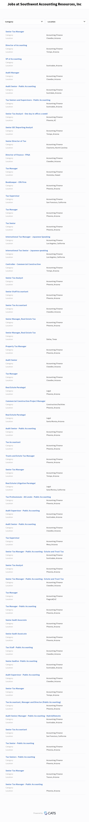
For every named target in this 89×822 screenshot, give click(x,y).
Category (24, 21)
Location (66, 21)
